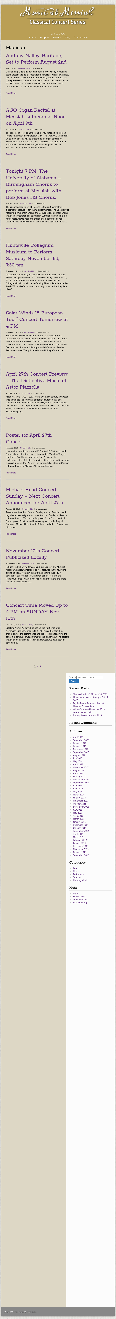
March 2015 (79, 818)
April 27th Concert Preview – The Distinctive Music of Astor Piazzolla (37, 380)
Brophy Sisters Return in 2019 (87, 715)
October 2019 (79, 746)
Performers (78, 874)
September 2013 (81, 855)
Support (44, 37)
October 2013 (79, 852)
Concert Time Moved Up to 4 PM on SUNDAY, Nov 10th (37, 612)
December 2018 (80, 749)
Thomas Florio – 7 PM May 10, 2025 (90, 694)
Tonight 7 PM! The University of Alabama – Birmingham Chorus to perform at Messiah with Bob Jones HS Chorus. (33, 184)
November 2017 (81, 767)
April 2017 (78, 773)
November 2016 (81, 779)
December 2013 (80, 846)
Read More (11, 93)
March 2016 (79, 794)
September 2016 (81, 782)
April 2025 (78, 737)
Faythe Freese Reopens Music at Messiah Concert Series (88, 705)
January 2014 (79, 843)
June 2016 (78, 788)
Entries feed (79, 896)
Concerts (77, 868)
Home (32, 37)
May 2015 (77, 812)
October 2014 (79, 827)
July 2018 (77, 758)
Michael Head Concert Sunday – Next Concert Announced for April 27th (34, 496)
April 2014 (78, 834)
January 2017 (79, 776)
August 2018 (79, 755)
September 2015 (81, 806)
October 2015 (79, 803)
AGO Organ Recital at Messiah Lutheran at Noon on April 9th (36, 116)
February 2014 (80, 840)
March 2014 (79, 837)
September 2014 (81, 831)
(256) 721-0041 (58, 33)
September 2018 (81, 752)
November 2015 (81, 800)
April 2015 (78, 815)
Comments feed (80, 899)
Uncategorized (80, 880)
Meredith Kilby (24, 68)
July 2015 (77, 809)
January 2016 (79, 797)
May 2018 (77, 761)
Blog (67, 37)
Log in (76, 893)
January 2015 (79, 821)
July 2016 (77, 785)
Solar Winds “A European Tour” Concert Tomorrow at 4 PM (37, 319)
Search (72, 677)
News (75, 871)
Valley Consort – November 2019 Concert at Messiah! (89, 711)
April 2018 (78, 764)
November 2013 (81, 849)
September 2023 (81, 740)
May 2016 (77, 791)
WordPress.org (80, 902)
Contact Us (81, 37)
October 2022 (79, 743)
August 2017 (79, 770)
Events (57, 37)
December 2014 (80, 824)
